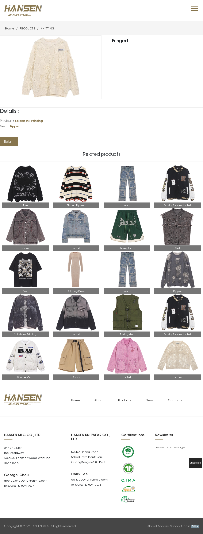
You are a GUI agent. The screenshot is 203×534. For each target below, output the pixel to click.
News (149, 400)
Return (9, 141)
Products (124, 400)
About (99, 400)
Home (9, 28)
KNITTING (47, 28)
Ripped (14, 126)
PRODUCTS (27, 28)
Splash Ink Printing (29, 120)
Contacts (175, 400)
